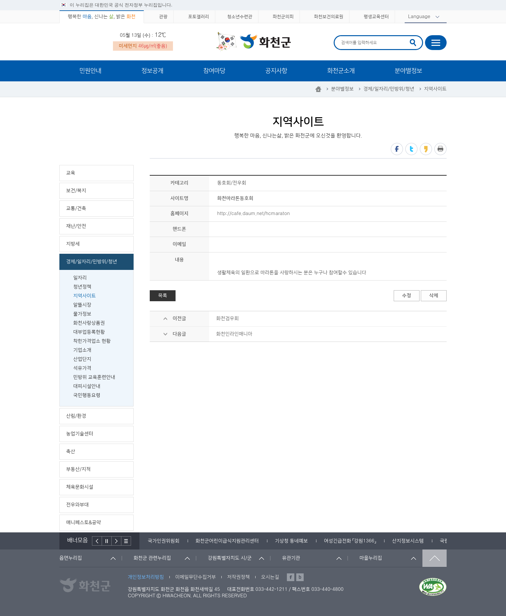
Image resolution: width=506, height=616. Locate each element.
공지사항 (276, 70)
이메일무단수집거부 (195, 577)
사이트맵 (436, 42)
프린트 (440, 149)
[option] (163, 541)
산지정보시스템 (408, 541)
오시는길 (270, 577)
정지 (107, 541)
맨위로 (434, 558)
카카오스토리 (426, 149)
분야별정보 (408, 70)
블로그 (300, 577)
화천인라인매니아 (234, 334)
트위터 (411, 149)
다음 (116, 541)
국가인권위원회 (163, 541)
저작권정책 (238, 577)
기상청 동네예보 (291, 541)
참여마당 (214, 70)
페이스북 (397, 149)
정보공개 (152, 70)
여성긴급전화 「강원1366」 (350, 541)
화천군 (253, 42)
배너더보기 (126, 541)
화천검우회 (227, 318)
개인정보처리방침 (146, 577)
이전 (97, 541)
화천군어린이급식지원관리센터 (227, 541)
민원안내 (90, 70)
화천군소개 (341, 70)
